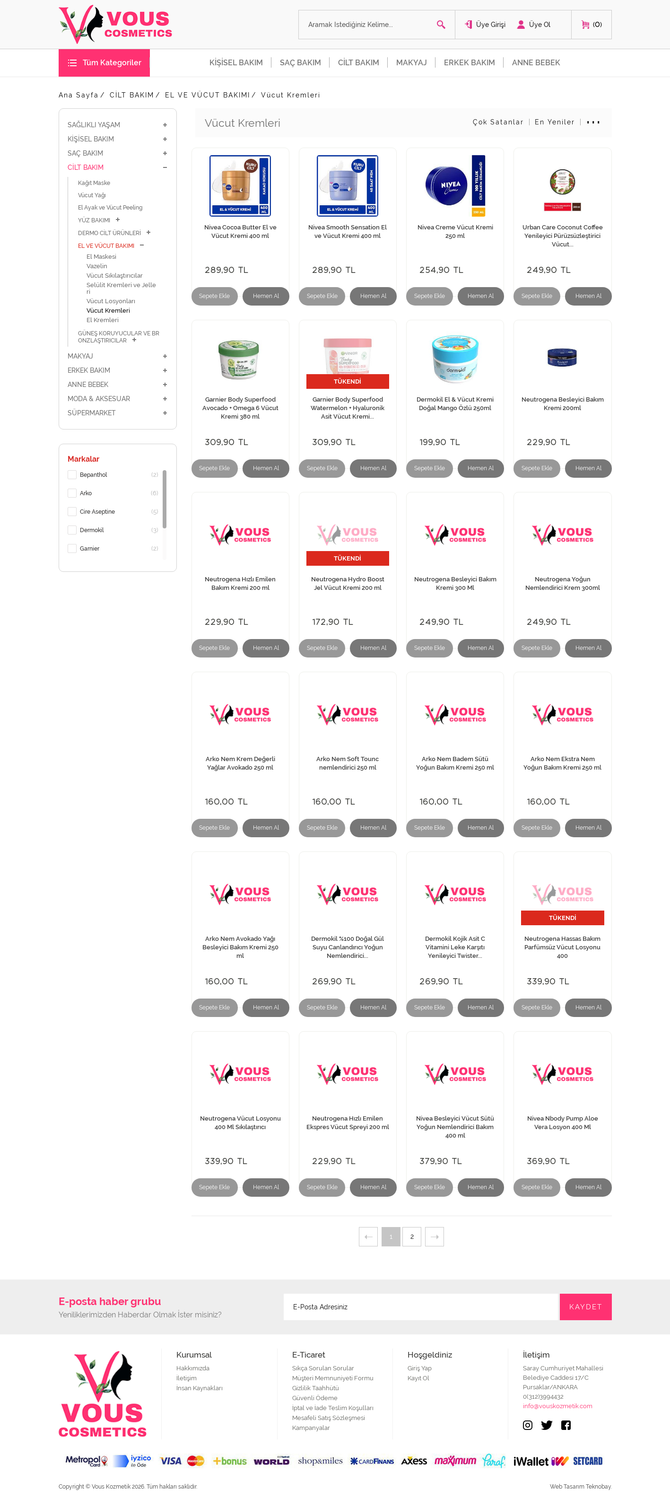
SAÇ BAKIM (300, 62)
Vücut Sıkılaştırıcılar (115, 275)
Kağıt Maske (94, 183)
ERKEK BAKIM (469, 62)
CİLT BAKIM (358, 62)
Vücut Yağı (92, 195)
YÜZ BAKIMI (99, 220)
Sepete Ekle (214, 296)
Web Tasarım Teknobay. (581, 1487)
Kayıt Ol (418, 1378)
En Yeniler (555, 122)
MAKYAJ (411, 62)
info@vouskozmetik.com (557, 1406)
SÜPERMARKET (118, 413)
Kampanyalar (311, 1427)
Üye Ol (539, 24)
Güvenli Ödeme (315, 1398)
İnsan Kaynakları (199, 1388)
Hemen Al (266, 296)
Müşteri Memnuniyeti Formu (333, 1378)
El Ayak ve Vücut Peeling (110, 207)
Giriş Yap (420, 1368)
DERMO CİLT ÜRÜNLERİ (114, 233)
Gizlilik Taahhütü (315, 1388)
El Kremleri (103, 320)
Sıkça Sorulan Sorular (323, 1368)
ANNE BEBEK (536, 62)
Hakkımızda (192, 1368)
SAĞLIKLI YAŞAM (118, 125)
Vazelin (97, 266)
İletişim (186, 1378)
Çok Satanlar (498, 122)
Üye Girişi (490, 24)
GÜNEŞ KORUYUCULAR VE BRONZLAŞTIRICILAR (118, 337)
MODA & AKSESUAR (118, 399)
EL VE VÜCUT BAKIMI (207, 95)
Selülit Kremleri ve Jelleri (121, 288)
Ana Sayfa (79, 95)
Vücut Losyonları (111, 301)
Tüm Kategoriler (112, 62)
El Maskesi (101, 256)
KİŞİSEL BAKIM (236, 62)
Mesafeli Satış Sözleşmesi (328, 1417)
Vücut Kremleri (291, 95)
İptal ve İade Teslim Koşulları (333, 1407)
